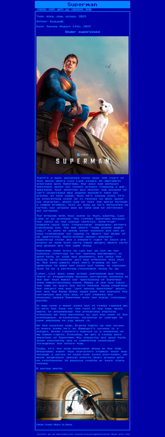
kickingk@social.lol (98, 434)
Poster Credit (44, 424)
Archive (77, 10)
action (71, 16)
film (59, 16)
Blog (51, 10)
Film (60, 10)
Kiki (88, 10)
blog (50, 16)
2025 (82, 16)
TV (67, 10)
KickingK (56, 21)
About (41, 10)
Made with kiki (120, 434)
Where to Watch (63, 424)
